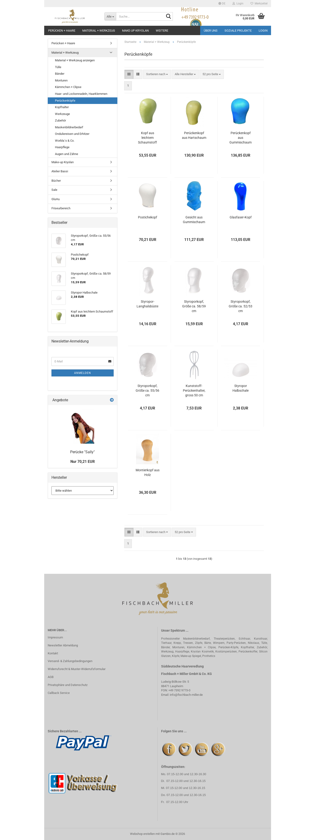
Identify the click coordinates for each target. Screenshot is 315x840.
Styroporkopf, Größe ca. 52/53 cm (240, 306)
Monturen (61, 80)
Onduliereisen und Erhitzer (72, 134)
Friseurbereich (60, 208)
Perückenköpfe (65, 100)
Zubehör (60, 120)
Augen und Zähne (66, 154)
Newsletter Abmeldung (63, 645)
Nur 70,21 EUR (82, 461)
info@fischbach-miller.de (186, 694)
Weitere (162, 30)
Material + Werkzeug (98, 30)
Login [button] (237, 3)
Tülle (58, 67)
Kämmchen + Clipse (68, 87)
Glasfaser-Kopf (241, 217)
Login (263, 30)
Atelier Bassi (59, 171)
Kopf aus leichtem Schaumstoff (147, 137)
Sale (54, 190)
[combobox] (157, 74)
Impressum (55, 637)
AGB (51, 677)
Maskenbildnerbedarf (69, 127)
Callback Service (59, 693)
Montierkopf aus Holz (147, 472)
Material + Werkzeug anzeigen (75, 60)
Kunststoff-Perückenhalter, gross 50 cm (194, 390)
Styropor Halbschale (240, 388)
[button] (222, 3)
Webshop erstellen (142, 834)
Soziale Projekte (238, 30)
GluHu (55, 199)
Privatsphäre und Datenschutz (67, 685)
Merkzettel (259, 3)
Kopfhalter (62, 107)
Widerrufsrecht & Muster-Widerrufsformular (76, 669)
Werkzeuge (62, 114)
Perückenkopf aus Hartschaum (194, 135)
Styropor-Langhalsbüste (147, 304)
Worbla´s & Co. (64, 140)
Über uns (210, 30)
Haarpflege (62, 147)
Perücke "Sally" (82, 452)
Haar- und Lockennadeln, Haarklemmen (81, 94)
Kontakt (53, 653)
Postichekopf (147, 217)
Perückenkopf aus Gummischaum (240, 137)
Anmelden (82, 373)
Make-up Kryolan (135, 30)
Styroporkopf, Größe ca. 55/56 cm (147, 390)
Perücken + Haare (61, 30)
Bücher (56, 180)
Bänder (59, 73)
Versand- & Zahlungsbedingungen (70, 661)
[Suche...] (110, 16)
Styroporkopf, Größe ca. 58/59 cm (194, 306)
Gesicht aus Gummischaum (194, 219)
